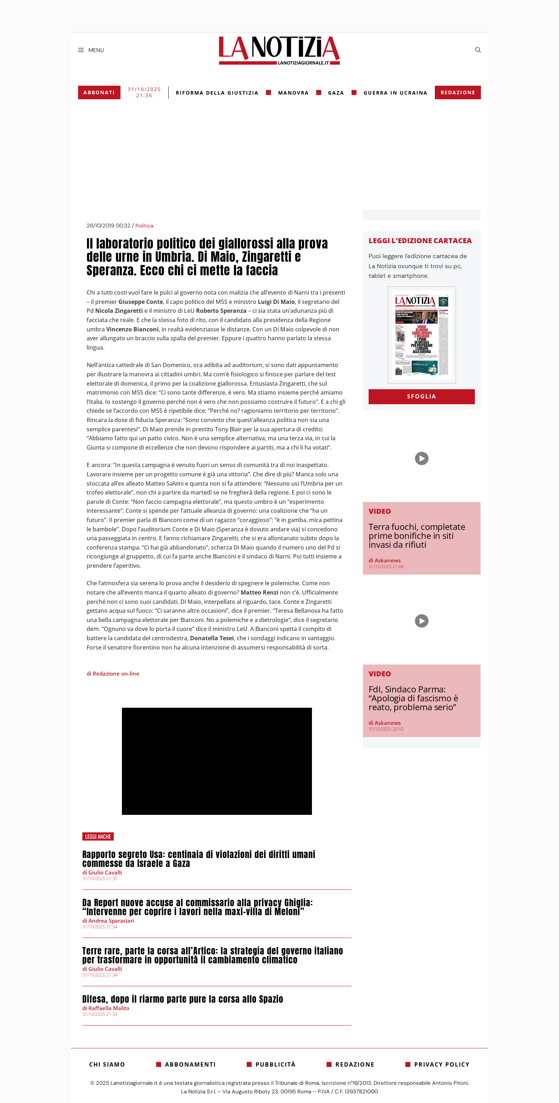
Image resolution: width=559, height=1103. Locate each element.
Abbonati (99, 92)
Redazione (458, 92)
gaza (336, 92)
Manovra (293, 92)
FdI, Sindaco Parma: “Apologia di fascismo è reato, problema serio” (413, 698)
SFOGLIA (421, 396)
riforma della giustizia (217, 92)
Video (380, 511)
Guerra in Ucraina (396, 92)
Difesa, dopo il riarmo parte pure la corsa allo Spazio (182, 999)
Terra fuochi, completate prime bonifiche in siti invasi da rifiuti (417, 535)
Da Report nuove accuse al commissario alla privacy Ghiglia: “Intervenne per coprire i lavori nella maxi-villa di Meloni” (197, 907)
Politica (144, 225)
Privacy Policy (442, 1064)
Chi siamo (107, 1064)
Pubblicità (276, 1064)
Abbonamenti (190, 1064)
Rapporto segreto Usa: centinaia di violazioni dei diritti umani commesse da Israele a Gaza (199, 859)
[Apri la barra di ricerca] (478, 50)
